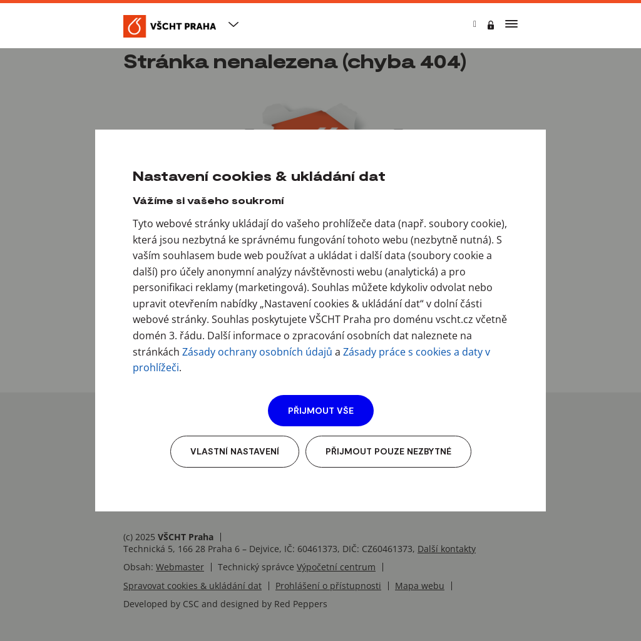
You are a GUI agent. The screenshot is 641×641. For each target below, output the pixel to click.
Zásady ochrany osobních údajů (257, 352)
